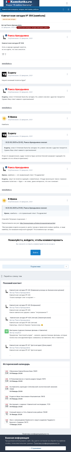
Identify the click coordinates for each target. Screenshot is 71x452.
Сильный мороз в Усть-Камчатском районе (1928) (28, 412)
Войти (35, 252)
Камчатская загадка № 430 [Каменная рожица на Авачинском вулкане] (37, 290)
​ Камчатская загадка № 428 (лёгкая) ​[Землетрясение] (30, 318)
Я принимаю (35, 448)
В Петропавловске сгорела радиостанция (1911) (28, 379)
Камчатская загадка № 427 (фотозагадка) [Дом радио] (31, 345)
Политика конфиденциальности (35, 434)
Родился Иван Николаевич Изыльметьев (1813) (27, 396)
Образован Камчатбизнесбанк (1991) (23, 371)
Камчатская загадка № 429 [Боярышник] (25, 305)
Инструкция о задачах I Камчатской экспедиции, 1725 (30, 404)
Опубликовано (20, 38)
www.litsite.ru (7, 63)
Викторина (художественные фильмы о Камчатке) (28, 330)
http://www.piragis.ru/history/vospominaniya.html (37, 223)
